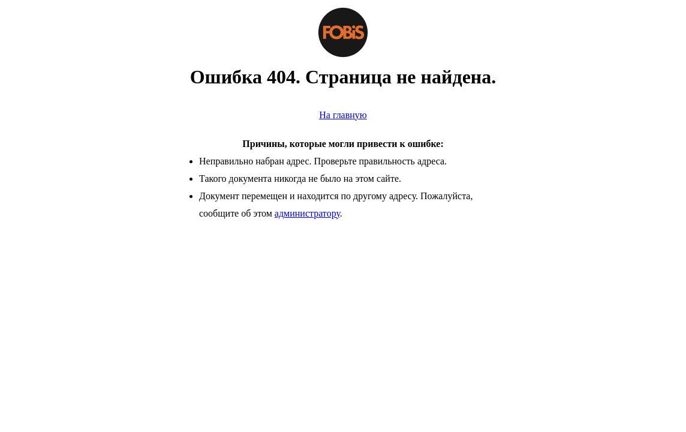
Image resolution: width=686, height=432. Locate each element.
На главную (343, 115)
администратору (307, 213)
